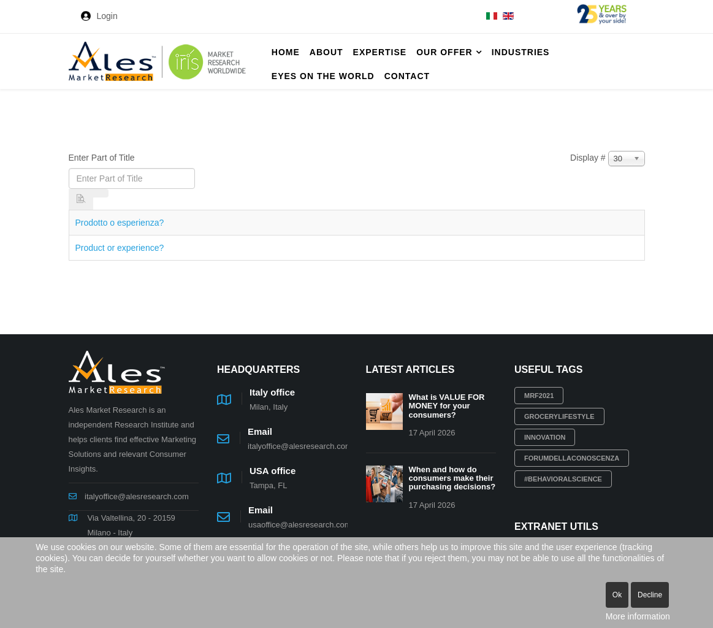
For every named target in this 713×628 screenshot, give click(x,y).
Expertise (380, 52)
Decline (650, 595)
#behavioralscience (563, 479)
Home (286, 52)
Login (107, 16)
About (326, 52)
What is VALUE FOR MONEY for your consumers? (447, 405)
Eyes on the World (323, 76)
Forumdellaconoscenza (571, 458)
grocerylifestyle (559, 416)
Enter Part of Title (103, 158)
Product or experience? (119, 248)
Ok (617, 595)
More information (638, 616)
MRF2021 (539, 395)
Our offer (444, 52)
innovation (544, 437)
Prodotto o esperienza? (119, 223)
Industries (521, 52)
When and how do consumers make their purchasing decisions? (452, 478)
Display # (588, 158)
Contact (407, 76)
